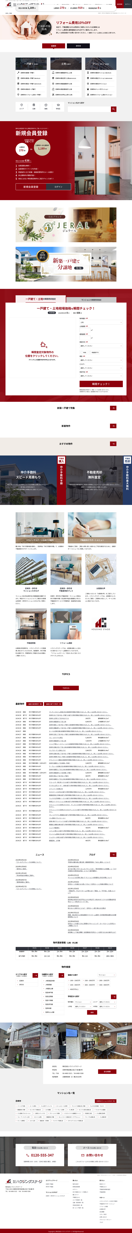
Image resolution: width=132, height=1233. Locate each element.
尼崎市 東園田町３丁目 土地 (57, 743)
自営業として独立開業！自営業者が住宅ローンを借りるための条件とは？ (92, 934)
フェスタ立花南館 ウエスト (97, 1108)
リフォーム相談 (104, 1203)
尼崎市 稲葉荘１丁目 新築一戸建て (59, 765)
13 (111, 953)
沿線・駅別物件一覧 (78, 1199)
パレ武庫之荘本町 (100, 1115)
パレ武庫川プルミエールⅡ (57, 820)
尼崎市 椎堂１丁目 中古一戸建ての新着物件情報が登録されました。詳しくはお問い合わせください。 (80, 727)
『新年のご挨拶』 (21, 871)
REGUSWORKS (69, 1230)
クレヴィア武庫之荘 (58, 1123)
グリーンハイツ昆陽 (55, 1115)
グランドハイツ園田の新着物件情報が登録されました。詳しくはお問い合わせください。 (76, 762)
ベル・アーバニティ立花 (23, 1119)
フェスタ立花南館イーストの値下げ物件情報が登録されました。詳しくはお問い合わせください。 (79, 801)
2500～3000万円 (75, 987)
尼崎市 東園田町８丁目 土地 (57, 724)
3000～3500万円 (90, 987)
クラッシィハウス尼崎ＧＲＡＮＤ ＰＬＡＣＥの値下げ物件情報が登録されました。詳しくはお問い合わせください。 (82, 808)
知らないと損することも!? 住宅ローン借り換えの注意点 (87, 910)
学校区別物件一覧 (77, 1202)
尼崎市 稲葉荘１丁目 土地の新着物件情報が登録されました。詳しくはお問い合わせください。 (78, 772)
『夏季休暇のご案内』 (23, 884)
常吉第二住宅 (88, 1115)
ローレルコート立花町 (61, 1108)
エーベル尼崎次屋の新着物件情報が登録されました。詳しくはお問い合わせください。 (76, 733)
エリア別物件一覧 (77, 1197)
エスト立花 (32, 1123)
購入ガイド (76, 1191)
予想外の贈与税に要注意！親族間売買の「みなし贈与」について (89, 864)
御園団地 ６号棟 (54, 843)
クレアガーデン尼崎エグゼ (57, 753)
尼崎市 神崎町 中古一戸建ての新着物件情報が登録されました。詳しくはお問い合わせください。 (79, 759)
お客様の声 (103, 1206)
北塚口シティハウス (40, 1115)
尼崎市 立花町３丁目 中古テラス (59, 721)
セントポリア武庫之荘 (35, 1112)
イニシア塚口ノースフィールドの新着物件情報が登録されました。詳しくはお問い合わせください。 (80, 746)
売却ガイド (103, 1181)
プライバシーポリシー (105, 1216)
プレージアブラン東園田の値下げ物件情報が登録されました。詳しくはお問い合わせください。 (78, 817)
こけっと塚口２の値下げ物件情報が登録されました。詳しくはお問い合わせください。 (76, 833)
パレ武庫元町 (103, 1119)
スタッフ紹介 (103, 1211)
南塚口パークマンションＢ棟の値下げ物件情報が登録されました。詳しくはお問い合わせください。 (80, 804)
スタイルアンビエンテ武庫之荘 (75, 1123)
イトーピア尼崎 (21, 1108)
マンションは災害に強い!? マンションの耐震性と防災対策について (90, 880)
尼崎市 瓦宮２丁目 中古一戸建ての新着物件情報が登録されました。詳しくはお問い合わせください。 (80, 737)
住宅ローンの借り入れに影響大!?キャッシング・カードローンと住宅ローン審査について (92, 927)
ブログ (101, 1219)
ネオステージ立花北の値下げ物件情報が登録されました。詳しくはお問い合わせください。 (77, 794)
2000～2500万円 (104, 983)
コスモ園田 (48, 1112)
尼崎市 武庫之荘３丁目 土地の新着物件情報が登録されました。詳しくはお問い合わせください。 (79, 749)
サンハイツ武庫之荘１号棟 (78, 1108)
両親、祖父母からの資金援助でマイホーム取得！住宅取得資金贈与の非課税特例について (92, 918)
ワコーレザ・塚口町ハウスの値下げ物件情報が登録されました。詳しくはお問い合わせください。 (79, 785)
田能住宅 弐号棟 (44, 1123)
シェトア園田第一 (54, 830)
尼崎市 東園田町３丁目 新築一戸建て (60, 775)
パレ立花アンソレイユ (46, 1108)
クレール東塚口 (21, 1123)
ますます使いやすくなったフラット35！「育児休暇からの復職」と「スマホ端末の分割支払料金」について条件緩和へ (92, 872)
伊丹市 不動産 (49, 1184)
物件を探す (76, 1181)
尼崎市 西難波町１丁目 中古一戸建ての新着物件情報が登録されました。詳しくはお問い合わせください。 (81, 730)
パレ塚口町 (71, 1112)
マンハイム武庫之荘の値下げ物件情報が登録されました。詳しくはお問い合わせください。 (77, 836)
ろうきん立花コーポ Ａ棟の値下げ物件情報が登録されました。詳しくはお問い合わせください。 (79, 788)
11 (86, 953)
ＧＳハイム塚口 (38, 1119)
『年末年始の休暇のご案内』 (25, 878)
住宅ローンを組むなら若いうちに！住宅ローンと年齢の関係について (90, 886)
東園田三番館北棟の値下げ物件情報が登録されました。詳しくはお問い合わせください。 (76, 827)
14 (107, 958)
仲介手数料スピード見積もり (80, 1189)
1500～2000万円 (90, 983)
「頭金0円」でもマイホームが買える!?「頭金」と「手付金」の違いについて (91, 894)
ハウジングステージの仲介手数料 (108, 1198)
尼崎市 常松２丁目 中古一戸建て (59, 778)
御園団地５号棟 (21, 1112)
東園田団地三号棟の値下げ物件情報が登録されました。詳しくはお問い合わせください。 (76, 797)
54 (111, 958)
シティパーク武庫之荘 (56, 791)
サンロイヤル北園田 (100, 1112)
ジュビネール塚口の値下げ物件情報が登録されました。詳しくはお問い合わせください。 (76, 840)
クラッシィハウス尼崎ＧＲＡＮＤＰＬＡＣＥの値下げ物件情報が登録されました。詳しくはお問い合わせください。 (82, 813)
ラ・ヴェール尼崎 (59, 1112)
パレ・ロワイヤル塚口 (56, 740)
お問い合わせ (103, 1214)
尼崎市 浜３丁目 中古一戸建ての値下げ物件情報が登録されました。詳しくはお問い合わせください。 (80, 717)
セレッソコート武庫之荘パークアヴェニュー (70, 1119)
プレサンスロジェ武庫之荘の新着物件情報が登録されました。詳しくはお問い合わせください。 (78, 714)
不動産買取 (103, 1189)
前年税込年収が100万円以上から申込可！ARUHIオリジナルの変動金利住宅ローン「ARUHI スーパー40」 (92, 903)
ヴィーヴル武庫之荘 (90, 1119)
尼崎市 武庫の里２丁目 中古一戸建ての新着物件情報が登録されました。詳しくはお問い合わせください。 (81, 756)
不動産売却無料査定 (105, 1186)
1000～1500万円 (75, 983)
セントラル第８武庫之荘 (85, 1112)
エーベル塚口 (33, 1108)
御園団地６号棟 (50, 1119)
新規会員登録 (76, 1184)
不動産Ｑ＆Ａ (76, 1194)
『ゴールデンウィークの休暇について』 (29, 864)
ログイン (75, 1186)
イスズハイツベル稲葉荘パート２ (72, 1115)
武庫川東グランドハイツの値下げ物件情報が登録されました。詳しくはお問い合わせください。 (78, 824)
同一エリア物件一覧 (78, 1205)
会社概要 (102, 1208)
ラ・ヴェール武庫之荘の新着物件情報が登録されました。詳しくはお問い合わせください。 (77, 769)
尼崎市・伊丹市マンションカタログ (55, 1193)
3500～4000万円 (104, 987)
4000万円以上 (74, 992)
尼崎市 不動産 (9, 13)
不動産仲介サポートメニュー (107, 1201)
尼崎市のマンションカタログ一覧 (106, 1103)
